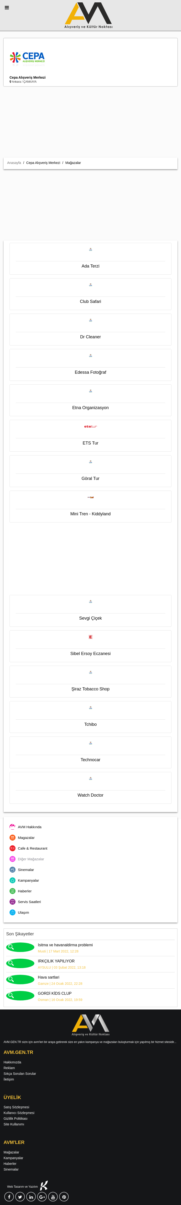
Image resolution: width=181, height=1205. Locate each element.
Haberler (10, 1164)
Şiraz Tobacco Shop (91, 689)
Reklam (9, 1068)
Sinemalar (11, 1169)
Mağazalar (11, 1152)
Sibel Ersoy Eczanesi (90, 653)
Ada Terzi (90, 266)
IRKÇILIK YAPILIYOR (56, 961)
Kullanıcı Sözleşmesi (19, 1113)
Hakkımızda (12, 1062)
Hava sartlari (48, 977)
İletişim (9, 1079)
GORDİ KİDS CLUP (55, 993)
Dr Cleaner (90, 337)
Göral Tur (90, 478)
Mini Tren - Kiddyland (90, 514)
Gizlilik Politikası (15, 1118)
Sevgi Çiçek (90, 618)
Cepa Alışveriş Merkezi (28, 77)
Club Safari (90, 301)
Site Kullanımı (14, 1124)
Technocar (90, 759)
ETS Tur (90, 443)
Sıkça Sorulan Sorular (20, 1074)
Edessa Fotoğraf (90, 372)
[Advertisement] (90, 122)
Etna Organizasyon (90, 407)
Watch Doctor (90, 795)
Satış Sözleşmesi (16, 1107)
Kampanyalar (13, 1158)
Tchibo (90, 724)
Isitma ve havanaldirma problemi (65, 945)
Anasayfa (14, 163)
